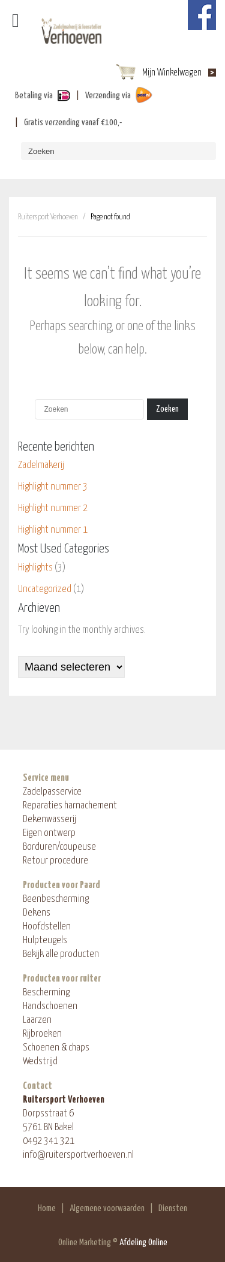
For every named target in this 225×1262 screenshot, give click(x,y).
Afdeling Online (143, 1242)
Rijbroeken (42, 1034)
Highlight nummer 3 (53, 487)
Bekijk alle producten (61, 954)
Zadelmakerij (41, 465)
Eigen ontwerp (49, 833)
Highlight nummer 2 (53, 508)
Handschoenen (50, 1006)
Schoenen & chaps (56, 1048)
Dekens (36, 913)
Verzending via (108, 95)
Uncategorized (44, 589)
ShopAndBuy (71, 33)
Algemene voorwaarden (107, 1208)
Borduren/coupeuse (59, 847)
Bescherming (46, 993)
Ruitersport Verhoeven (48, 217)
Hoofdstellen (47, 927)
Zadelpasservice (52, 792)
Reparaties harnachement (70, 806)
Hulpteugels (45, 940)
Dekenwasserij (49, 819)
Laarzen (37, 1020)
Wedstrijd (40, 1061)
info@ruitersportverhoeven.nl (78, 1155)
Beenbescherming (56, 899)
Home (47, 1208)
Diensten (172, 1208)
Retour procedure (55, 861)
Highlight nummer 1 (53, 530)
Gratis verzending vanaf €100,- (73, 122)
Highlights (35, 568)
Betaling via (34, 95)
